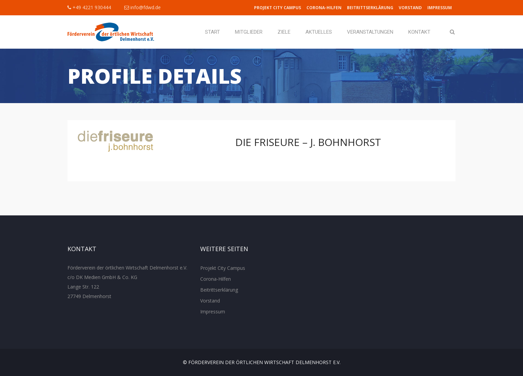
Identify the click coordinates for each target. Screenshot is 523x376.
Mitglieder (249, 32)
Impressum (439, 8)
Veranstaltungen (370, 32)
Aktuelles (318, 32)
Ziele (284, 32)
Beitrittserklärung (370, 8)
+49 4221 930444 (89, 7)
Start (212, 32)
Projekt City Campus (277, 8)
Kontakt (419, 32)
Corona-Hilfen (324, 8)
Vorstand (410, 8)
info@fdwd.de (142, 7)
